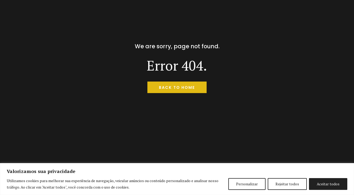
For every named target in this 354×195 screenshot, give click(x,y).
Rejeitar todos (287, 183)
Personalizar (247, 183)
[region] (177, 179)
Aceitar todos (328, 183)
